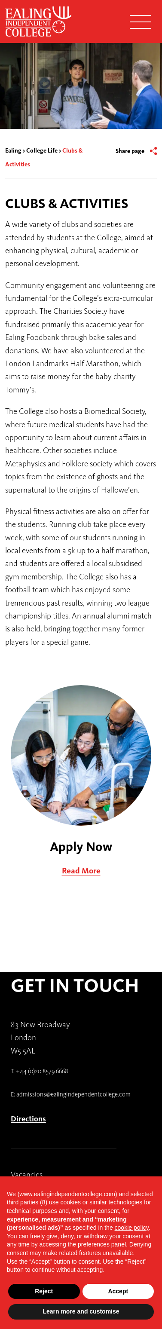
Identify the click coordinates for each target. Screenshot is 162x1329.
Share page (130, 151)
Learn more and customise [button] (81, 1311)
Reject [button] (44, 1291)
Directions (28, 1119)
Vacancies (27, 1174)
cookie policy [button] (132, 1227)
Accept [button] (118, 1291)
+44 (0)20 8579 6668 (42, 1071)
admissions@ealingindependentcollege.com (73, 1094)
